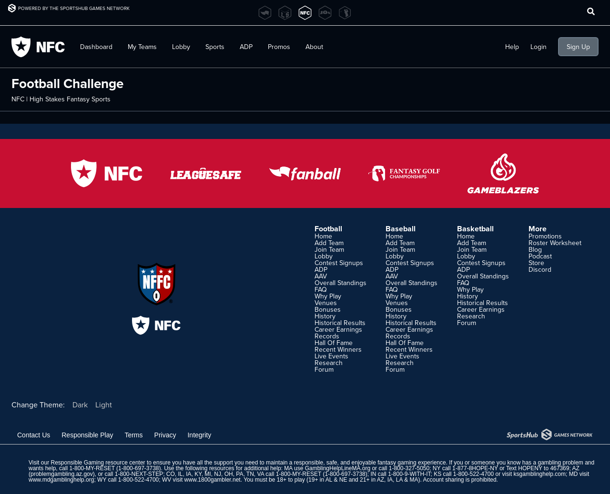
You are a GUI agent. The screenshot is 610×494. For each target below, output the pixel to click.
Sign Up (578, 46)
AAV (321, 276)
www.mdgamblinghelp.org (61, 479)
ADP (246, 46)
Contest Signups (339, 262)
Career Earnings (338, 329)
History (325, 316)
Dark (80, 404)
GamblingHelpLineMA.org (337, 468)
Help (512, 46)
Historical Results (340, 322)
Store (536, 262)
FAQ (321, 289)
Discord (540, 269)
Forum (324, 369)
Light (103, 404)
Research (329, 362)
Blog (535, 249)
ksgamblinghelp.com (540, 474)
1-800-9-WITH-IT (409, 474)
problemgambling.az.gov (61, 474)
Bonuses (328, 309)
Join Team (329, 249)
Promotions (545, 236)
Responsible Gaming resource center (98, 462)
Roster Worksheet (555, 242)
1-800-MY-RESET (91, 468)
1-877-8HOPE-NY (475, 468)
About (314, 46)
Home (323, 236)
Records (327, 336)
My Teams (142, 46)
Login (538, 46)
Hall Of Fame (334, 342)
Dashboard (96, 46)
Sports (214, 46)
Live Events (331, 356)
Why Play (328, 296)
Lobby (181, 46)
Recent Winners (338, 349)
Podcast (540, 256)
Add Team (329, 242)
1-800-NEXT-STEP (139, 474)
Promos (279, 46)
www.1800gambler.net (212, 479)
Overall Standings (340, 282)
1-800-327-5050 (409, 468)
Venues (326, 302)
